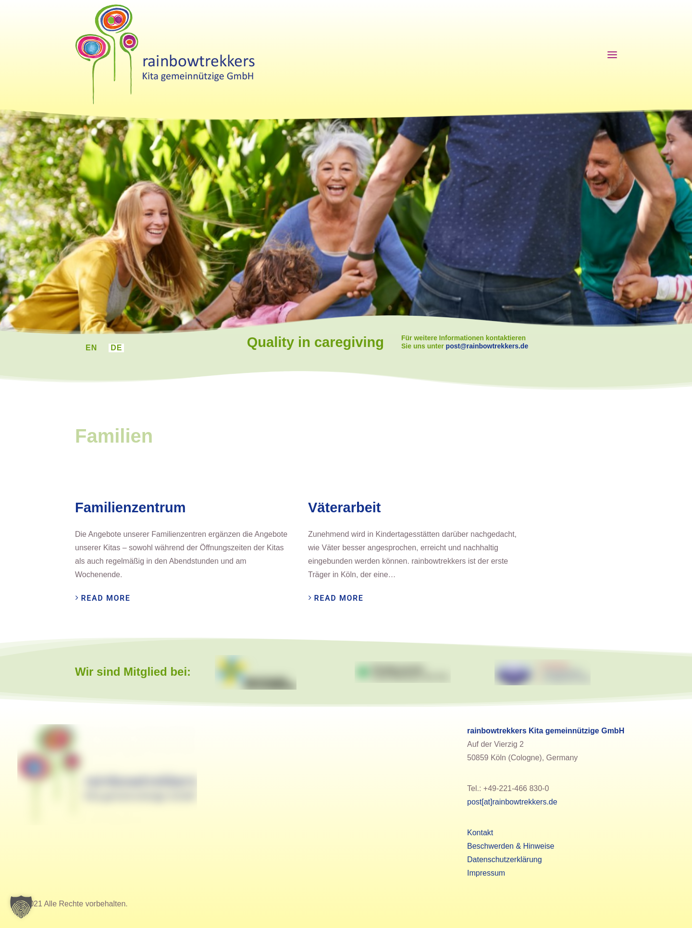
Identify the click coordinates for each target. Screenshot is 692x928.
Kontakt (480, 833)
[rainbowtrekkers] (165, 54)
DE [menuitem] (116, 348)
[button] (21, 907)
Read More (106, 598)
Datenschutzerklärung (504, 859)
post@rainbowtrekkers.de (503, 346)
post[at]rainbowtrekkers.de (512, 802)
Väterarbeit (344, 507)
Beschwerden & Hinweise (510, 846)
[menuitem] (91, 348)
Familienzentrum (130, 507)
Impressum (486, 873)
